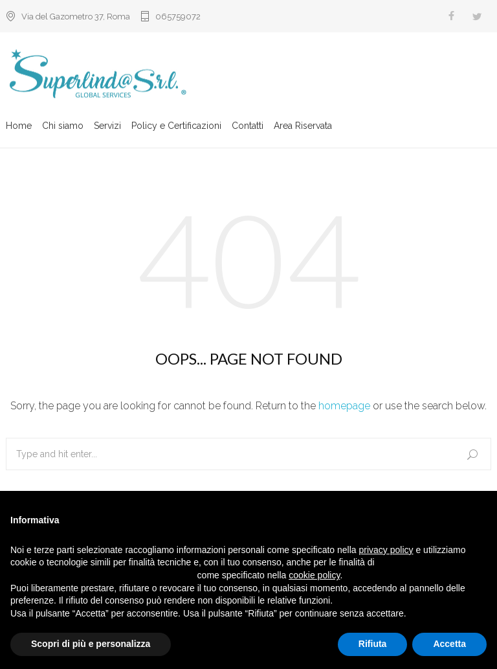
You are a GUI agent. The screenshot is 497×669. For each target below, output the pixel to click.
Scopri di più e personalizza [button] (90, 644)
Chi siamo (62, 127)
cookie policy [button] (314, 575)
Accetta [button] (449, 644)
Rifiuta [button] (373, 644)
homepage (344, 406)
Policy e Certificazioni (176, 127)
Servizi (107, 127)
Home (19, 127)
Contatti (247, 127)
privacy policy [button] (386, 550)
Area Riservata (303, 127)
